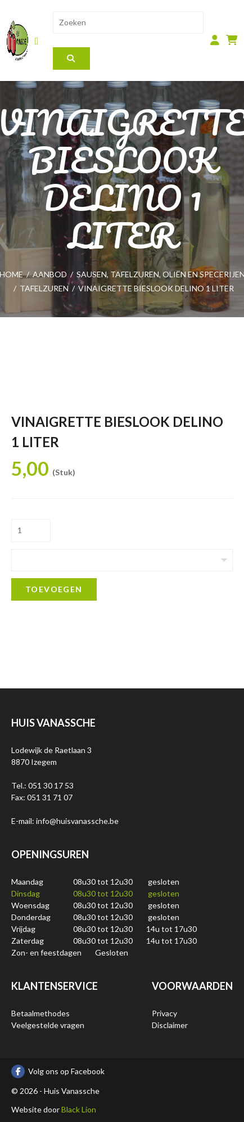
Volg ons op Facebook (58, 1071)
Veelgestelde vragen (47, 1025)
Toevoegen (54, 589)
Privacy (164, 1013)
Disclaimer (170, 1025)
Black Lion (78, 1109)
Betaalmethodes (40, 1013)
